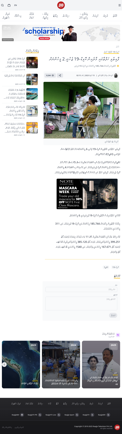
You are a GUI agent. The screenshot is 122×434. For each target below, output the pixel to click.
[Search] (2, 5)
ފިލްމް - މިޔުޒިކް (45, 16)
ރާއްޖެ (115, 16)
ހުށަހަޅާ (113, 315)
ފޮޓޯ (57, 403)
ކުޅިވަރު (95, 16)
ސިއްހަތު (66, 16)
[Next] (4, 364)
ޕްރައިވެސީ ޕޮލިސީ (19, 427)
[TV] (9, 5)
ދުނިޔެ (105, 16)
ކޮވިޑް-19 (115, 267)
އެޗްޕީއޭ (106, 267)
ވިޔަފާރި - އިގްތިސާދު (83, 16)
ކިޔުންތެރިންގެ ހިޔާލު (7, 427)
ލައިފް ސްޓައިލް (6, 16)
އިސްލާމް (17, 16)
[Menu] (119, 5)
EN (15, 5)
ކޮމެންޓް (115, 295)
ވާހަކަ (49, 403)
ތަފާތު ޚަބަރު (31, 16)
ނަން (116, 285)
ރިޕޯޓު (55, 16)
